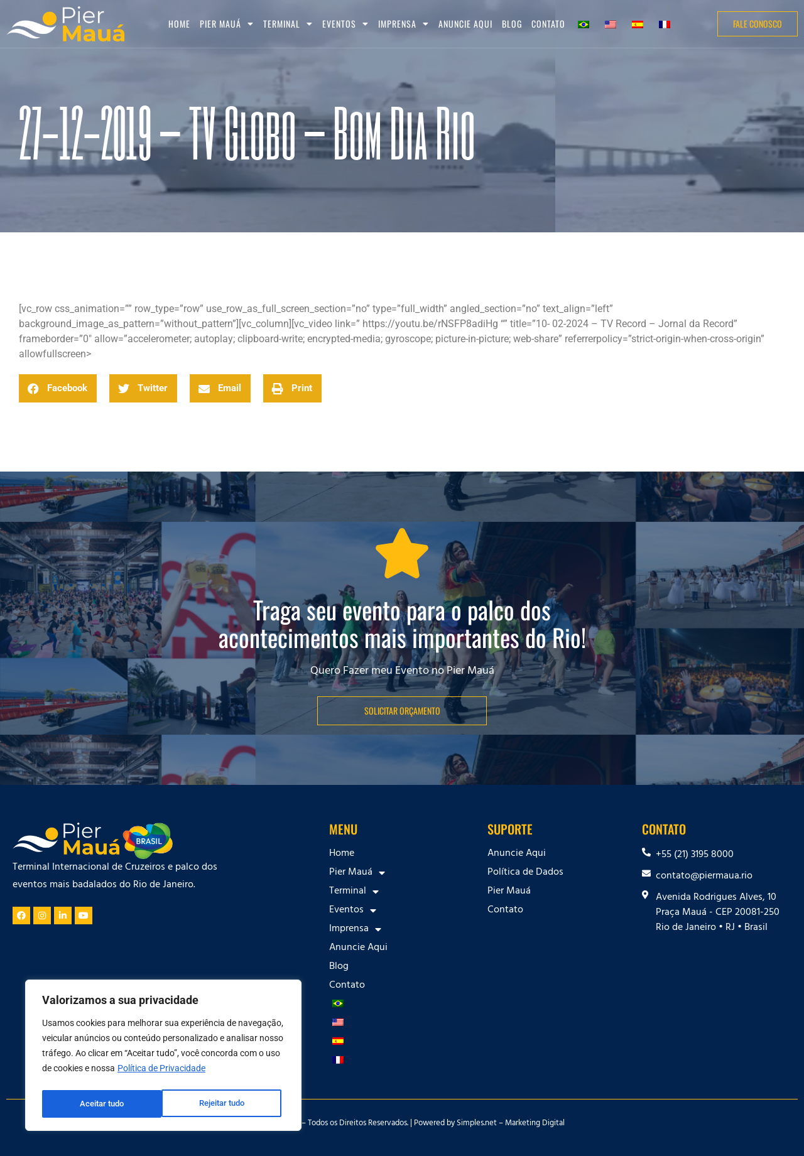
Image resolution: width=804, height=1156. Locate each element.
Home (179, 23)
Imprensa (403, 24)
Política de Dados (525, 873)
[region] (163, 1057)
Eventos (345, 24)
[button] (58, 388)
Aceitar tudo (226, 1104)
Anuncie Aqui (465, 23)
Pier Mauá (227, 24)
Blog (512, 23)
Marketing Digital (535, 1124)
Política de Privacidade (161, 1072)
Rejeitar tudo (102, 1104)
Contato (548, 23)
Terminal (288, 24)
